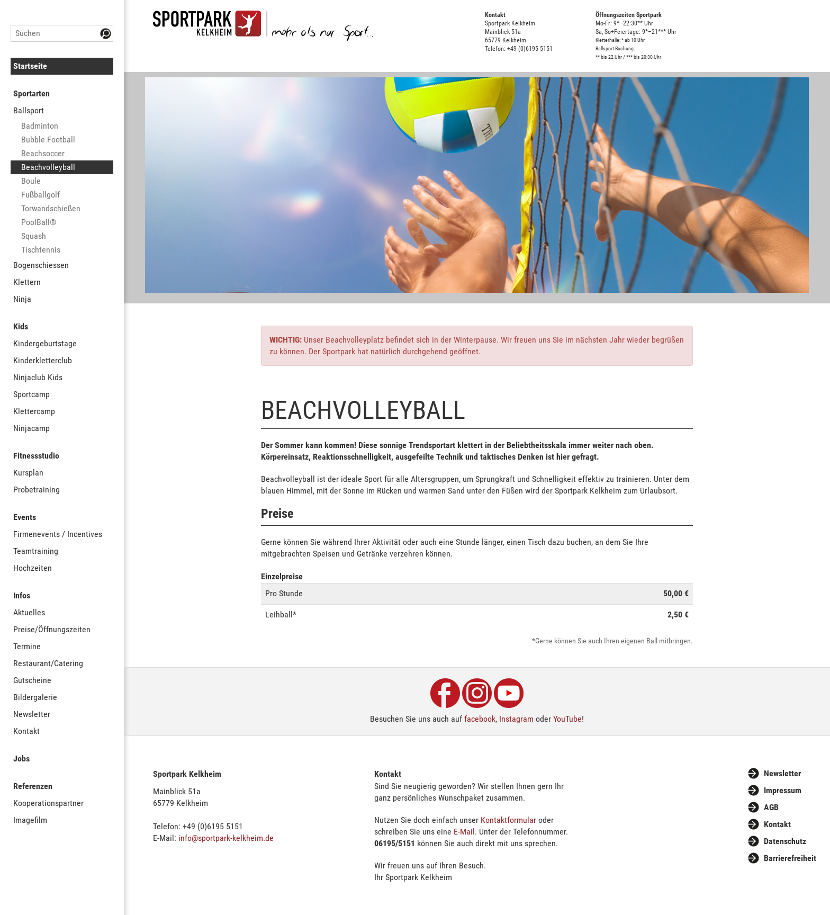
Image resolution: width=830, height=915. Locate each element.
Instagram (516, 719)
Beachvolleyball (48, 167)
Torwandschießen (50, 208)
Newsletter (31, 714)
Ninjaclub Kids (37, 377)
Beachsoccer (43, 153)
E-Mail (464, 832)
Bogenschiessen (41, 265)
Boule (31, 181)
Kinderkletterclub (42, 360)
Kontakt (26, 731)
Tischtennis (40, 250)
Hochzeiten (32, 568)
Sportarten (31, 93)
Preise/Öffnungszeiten (52, 629)
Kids (20, 326)
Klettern (27, 282)
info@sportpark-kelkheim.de (226, 838)
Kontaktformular (508, 820)
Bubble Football (48, 139)
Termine (27, 646)
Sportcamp (31, 394)
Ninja (22, 299)
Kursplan (28, 473)
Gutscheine (32, 680)
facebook (479, 719)
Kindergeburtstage (45, 343)
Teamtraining (35, 551)
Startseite (30, 66)
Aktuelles (29, 612)
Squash (33, 236)
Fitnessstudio (36, 456)
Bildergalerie (35, 697)
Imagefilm (30, 820)
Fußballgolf (40, 195)
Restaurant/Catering (48, 663)
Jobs (21, 758)
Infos (21, 595)
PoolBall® (39, 222)
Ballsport (28, 110)
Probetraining (36, 490)
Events (24, 517)
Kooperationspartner (48, 803)
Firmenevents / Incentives (57, 534)
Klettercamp (34, 411)
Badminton (39, 126)
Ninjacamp (31, 428)
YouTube (567, 719)
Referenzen (32, 786)
